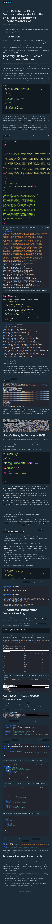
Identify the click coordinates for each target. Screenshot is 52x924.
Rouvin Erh (17, 24)
